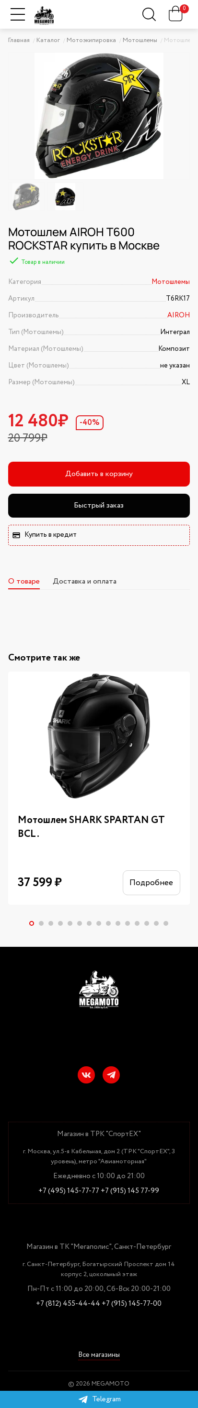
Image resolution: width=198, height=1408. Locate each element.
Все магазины (99, 1355)
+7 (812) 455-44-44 (68, 1304)
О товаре (24, 581)
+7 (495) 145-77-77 (68, 1191)
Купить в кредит (44, 535)
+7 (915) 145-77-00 (132, 1304)
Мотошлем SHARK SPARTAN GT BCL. (91, 827)
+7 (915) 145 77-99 (130, 1191)
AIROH (178, 315)
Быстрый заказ (99, 505)
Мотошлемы (170, 282)
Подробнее (147, 884)
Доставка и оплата (84, 581)
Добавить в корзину (99, 473)
